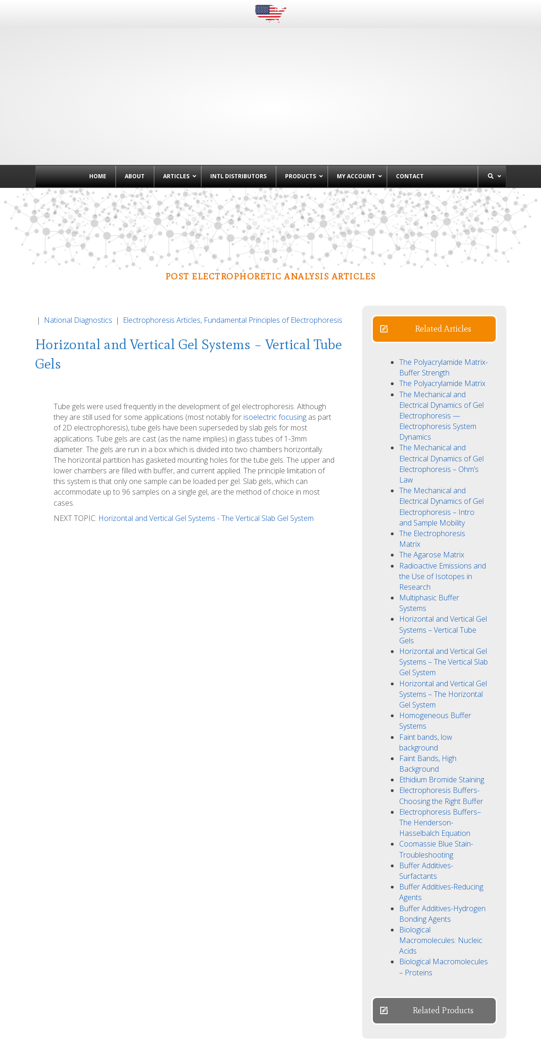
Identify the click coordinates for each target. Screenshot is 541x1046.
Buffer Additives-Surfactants (426, 802)
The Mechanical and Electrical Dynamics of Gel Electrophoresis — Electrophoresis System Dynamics (441, 348)
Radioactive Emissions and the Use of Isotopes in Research (442, 508)
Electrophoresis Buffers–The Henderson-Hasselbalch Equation (440, 754)
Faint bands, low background (425, 674)
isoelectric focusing (274, 349)
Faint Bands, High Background (427, 695)
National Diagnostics (78, 252)
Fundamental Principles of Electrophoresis (273, 252)
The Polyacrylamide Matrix (442, 315)
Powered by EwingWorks (475, 1032)
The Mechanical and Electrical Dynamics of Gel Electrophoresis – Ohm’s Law (441, 396)
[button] (434, 261)
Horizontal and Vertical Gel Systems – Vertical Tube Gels (443, 561)
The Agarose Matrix (431, 487)
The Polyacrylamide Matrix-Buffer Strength (443, 299)
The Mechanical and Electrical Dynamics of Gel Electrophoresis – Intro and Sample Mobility (441, 438)
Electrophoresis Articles (162, 252)
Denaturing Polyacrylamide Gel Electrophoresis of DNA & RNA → (390, 995)
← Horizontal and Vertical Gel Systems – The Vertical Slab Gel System (148, 995)
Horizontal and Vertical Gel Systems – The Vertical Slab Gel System (443, 594)
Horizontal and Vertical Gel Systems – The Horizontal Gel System (443, 626)
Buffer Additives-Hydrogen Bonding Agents (442, 845)
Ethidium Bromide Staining (441, 712)
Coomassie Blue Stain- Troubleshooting (436, 781)
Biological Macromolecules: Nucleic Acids (440, 872)
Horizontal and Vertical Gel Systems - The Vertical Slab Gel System (206, 450)
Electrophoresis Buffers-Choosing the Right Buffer (441, 727)
